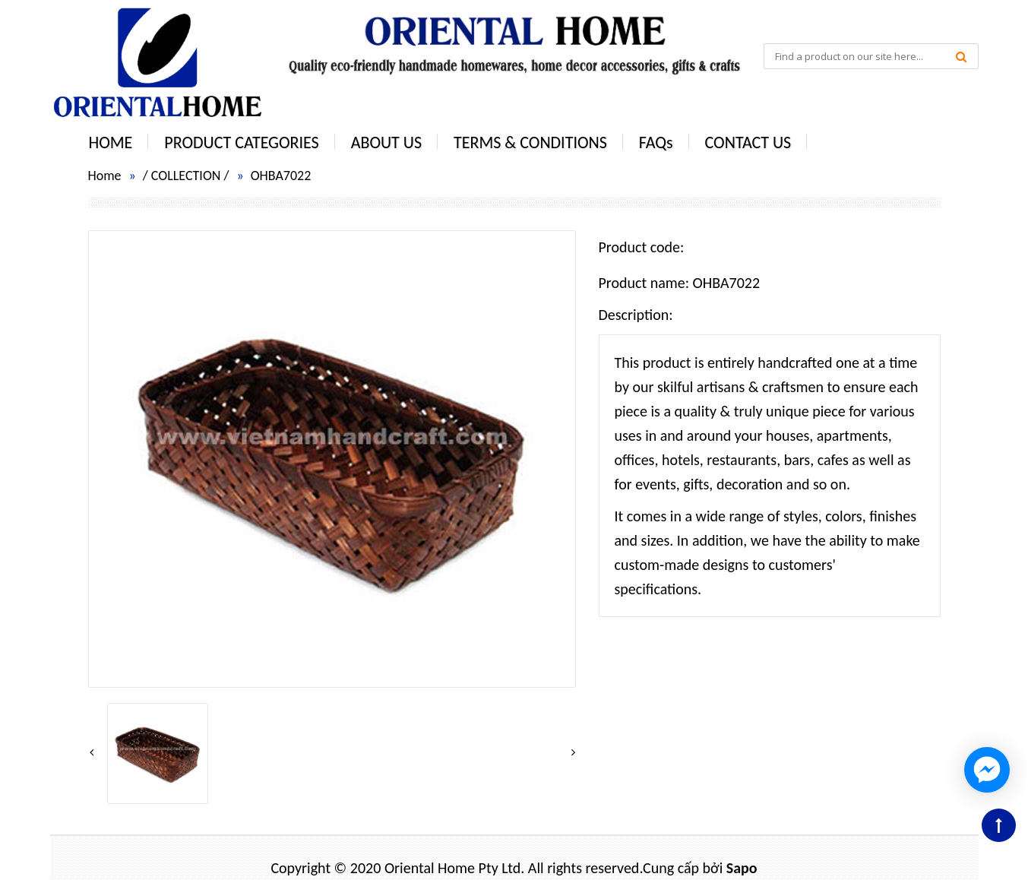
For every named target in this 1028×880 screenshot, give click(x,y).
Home (105, 175)
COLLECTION (186, 175)
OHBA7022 (281, 175)
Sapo (742, 868)
